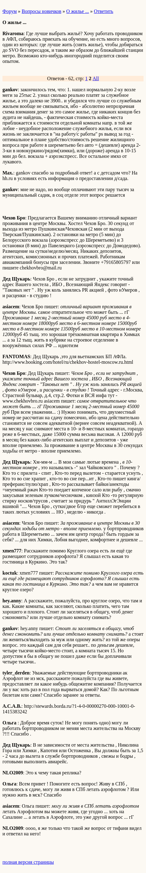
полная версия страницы (28, 862)
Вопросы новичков (41, 11)
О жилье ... (77, 11)
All (96, 78)
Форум (9, 11)
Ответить (103, 11)
